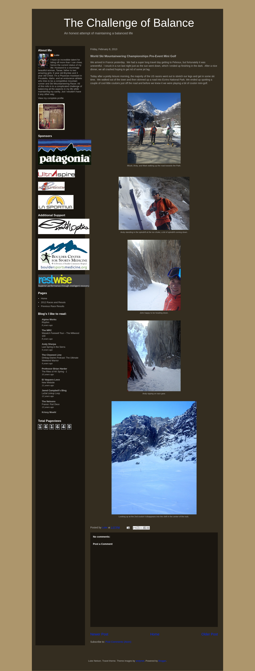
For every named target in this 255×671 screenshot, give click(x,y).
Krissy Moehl (49, 412)
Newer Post (99, 634)
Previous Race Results (52, 306)
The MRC (47, 330)
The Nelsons (48, 401)
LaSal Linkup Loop (51, 393)
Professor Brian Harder (54, 368)
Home (154, 634)
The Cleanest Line (51, 355)
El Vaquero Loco (51, 379)
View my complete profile (51, 98)
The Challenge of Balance (129, 22)
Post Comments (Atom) (118, 641)
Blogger (162, 660)
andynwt (140, 660)
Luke (56, 55)
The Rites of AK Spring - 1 (54, 371)
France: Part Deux (51, 404)
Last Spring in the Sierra (53, 347)
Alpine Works (49, 319)
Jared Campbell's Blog (54, 390)
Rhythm (45, 322)
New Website (48, 382)
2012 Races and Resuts (53, 302)
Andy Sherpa (49, 344)
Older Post (209, 634)
